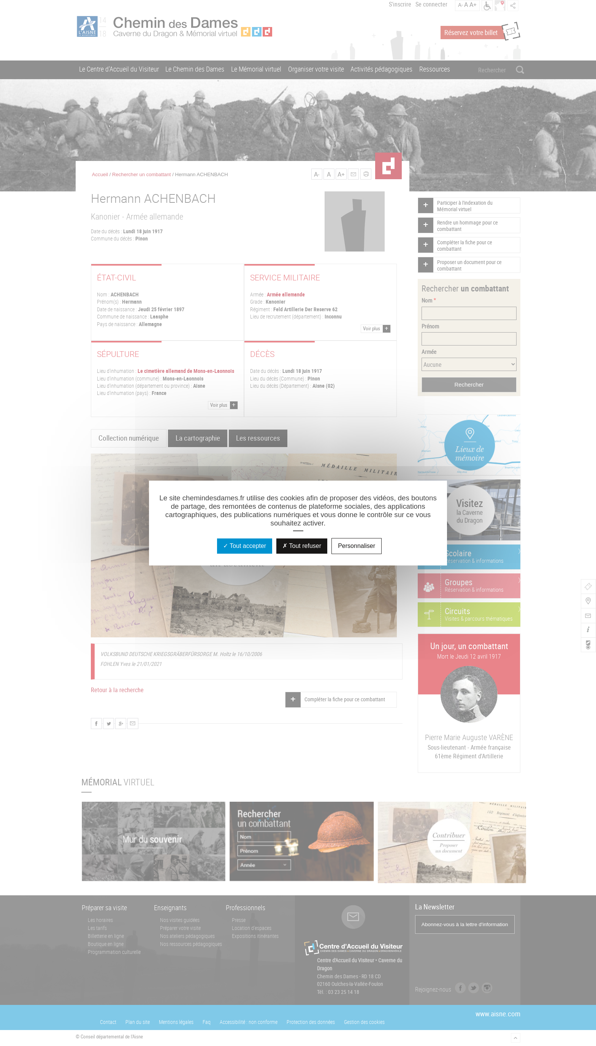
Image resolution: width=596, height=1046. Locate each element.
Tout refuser (301, 546)
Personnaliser (356, 546)
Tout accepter (244, 546)
